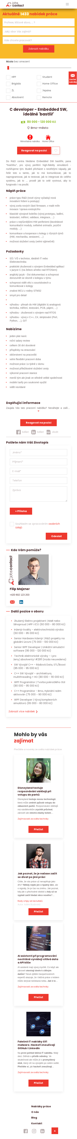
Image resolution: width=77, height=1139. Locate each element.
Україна (46, 90)
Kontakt (36, 1123)
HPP (14, 77)
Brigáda (16, 83)
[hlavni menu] (67, 4)
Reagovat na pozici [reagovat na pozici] (38, 422)
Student (47, 77)
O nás (35, 1112)
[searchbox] (36, 22)
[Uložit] (52, 432)
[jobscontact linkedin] (42, 1131)
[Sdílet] (22, 432)
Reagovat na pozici (34, 150)
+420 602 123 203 (20, 594)
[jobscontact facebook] (25, 1131)
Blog (34, 1117)
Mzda (9, 61)
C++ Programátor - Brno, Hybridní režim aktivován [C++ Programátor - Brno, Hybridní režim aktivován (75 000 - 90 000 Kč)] (37, 692)
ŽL (13, 90)
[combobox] (39, 22)
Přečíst (38, 829)
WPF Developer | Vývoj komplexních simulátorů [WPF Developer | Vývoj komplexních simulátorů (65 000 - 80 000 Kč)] (35, 701)
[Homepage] (15, 4)
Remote (47, 97)
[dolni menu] (55, 1130)
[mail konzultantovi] (14, 602)
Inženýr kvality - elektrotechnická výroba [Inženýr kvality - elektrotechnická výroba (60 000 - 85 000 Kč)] (38, 631)
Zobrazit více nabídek (23, 711)
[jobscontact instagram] (34, 1131)
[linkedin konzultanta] (23, 602)
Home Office (50, 83)
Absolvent (18, 97)
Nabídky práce (41, 1106)
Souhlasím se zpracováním (37, 525)
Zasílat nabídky (73, 78)
